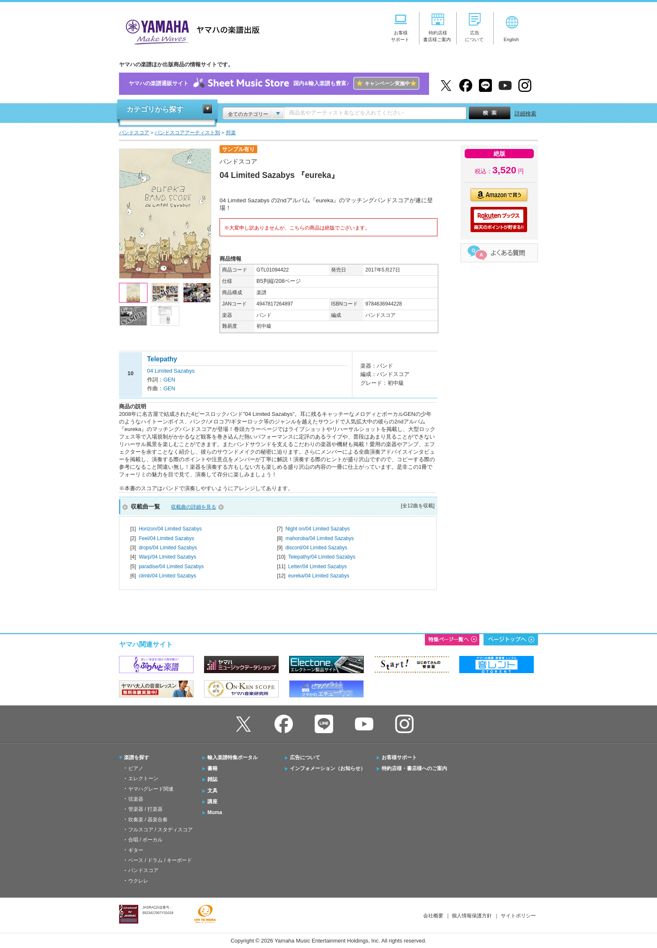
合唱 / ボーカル (145, 840)
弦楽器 (135, 799)
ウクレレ (138, 881)
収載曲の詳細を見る (193, 507)
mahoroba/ (319, 538)
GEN (169, 379)
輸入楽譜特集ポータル (232, 757)
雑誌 (212, 779)
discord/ (316, 548)
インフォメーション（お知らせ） (327, 768)
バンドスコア (143, 870)
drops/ (168, 548)
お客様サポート (399, 757)
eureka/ (318, 576)
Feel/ (166, 538)
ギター (135, 850)
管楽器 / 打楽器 (145, 809)
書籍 (212, 768)
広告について (305, 757)
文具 (212, 791)
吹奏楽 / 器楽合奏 (148, 820)
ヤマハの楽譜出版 (190, 30)
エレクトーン (143, 778)
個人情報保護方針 (472, 916)
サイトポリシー (518, 916)
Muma (214, 812)
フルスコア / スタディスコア (160, 830)
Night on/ (317, 529)
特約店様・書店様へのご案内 (414, 768)
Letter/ (317, 566)
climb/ (167, 576)
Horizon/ (170, 529)
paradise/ (171, 566)
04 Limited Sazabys (170, 371)
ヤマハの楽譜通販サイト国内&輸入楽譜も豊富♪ (274, 84)
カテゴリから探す (155, 109)
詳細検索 (525, 113)
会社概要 (433, 916)
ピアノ (135, 768)
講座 (212, 801)
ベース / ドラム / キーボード (160, 860)
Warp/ (167, 557)
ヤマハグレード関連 (150, 789)
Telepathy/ (321, 557)
